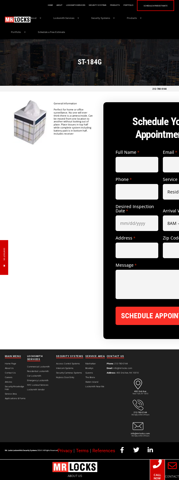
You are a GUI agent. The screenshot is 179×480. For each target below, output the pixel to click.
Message (126, 265)
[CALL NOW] (157, 464)
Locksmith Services (75, 5)
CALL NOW (157, 476)
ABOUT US (75, 476)
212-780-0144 (159, 88)
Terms (82, 450)
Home (50, 5)
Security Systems (97, 5)
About (59, 5)
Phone (124, 179)
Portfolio (128, 5)
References (103, 450)
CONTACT (172, 476)
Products (115, 5)
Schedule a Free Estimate (155, 6)
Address (125, 238)
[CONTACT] (171, 465)
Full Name (127, 152)
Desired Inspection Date (135, 208)
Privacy (65, 450)
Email (170, 152)
